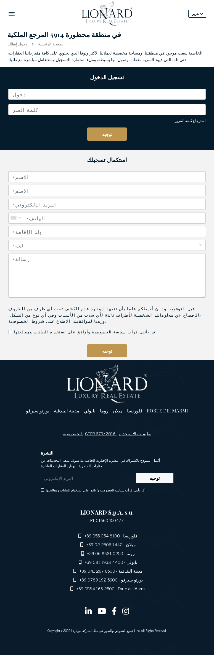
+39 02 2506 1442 (104, 544)
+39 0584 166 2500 (95, 588)
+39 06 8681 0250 (105, 553)
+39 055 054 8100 (102, 535)
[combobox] (107, 231)
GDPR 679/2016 (101, 433)
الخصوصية (73, 433)
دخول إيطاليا (17, 43)
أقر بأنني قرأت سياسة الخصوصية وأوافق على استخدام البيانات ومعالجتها (85, 332)
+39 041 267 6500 (97, 570)
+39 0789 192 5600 (98, 579)
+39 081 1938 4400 (104, 562)
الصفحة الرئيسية (51, 43)
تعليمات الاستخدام (135, 433)
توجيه (107, 134)
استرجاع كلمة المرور (190, 120)
